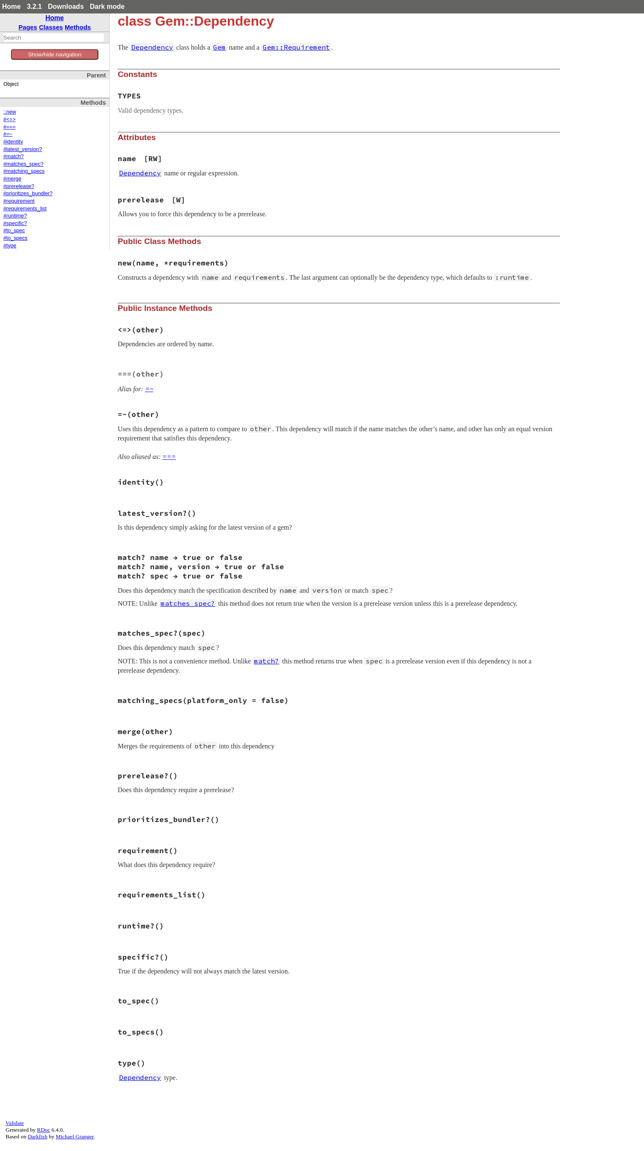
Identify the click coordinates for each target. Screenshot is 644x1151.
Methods (78, 27)
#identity (13, 142)
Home (11, 6)
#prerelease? (18, 186)
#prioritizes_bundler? (28, 193)
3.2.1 (34, 6)
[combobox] (53, 37)
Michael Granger (75, 1136)
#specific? (15, 223)
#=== (9, 127)
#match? (13, 156)
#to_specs (15, 238)
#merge (12, 179)
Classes (51, 27)
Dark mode (107, 6)
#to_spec (14, 230)
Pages (27, 27)
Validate (14, 1123)
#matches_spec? (23, 164)
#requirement (18, 201)
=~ (149, 389)
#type (9, 246)
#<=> (9, 119)
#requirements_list (25, 209)
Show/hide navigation (55, 54)
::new (9, 112)
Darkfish (38, 1136)
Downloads (66, 6)
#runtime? (15, 216)
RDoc (43, 1130)
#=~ (8, 134)
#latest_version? (22, 149)
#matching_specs (24, 171)
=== (169, 456)
